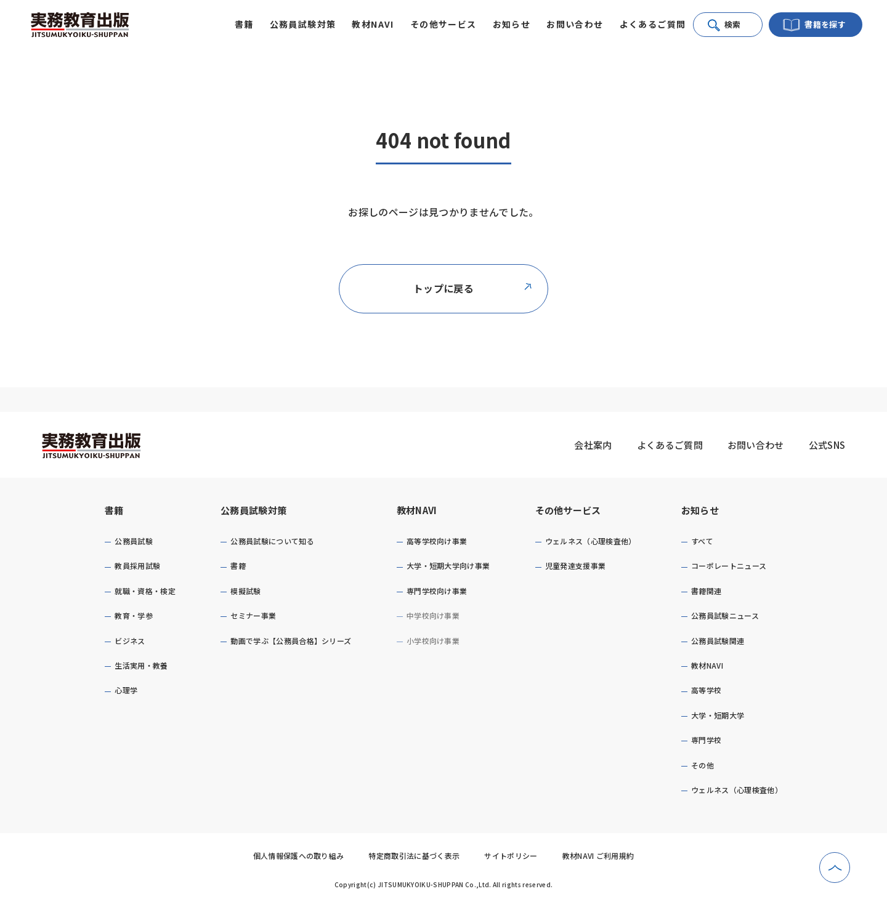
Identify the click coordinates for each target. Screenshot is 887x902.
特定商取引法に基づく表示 (414, 855)
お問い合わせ (574, 24)
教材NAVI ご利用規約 (598, 855)
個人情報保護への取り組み (298, 855)
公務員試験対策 (253, 510)
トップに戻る (473, 288)
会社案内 (593, 444)
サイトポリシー (510, 855)
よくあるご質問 (653, 24)
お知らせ (700, 510)
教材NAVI (417, 510)
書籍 (114, 510)
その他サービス (568, 510)
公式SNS (827, 444)
